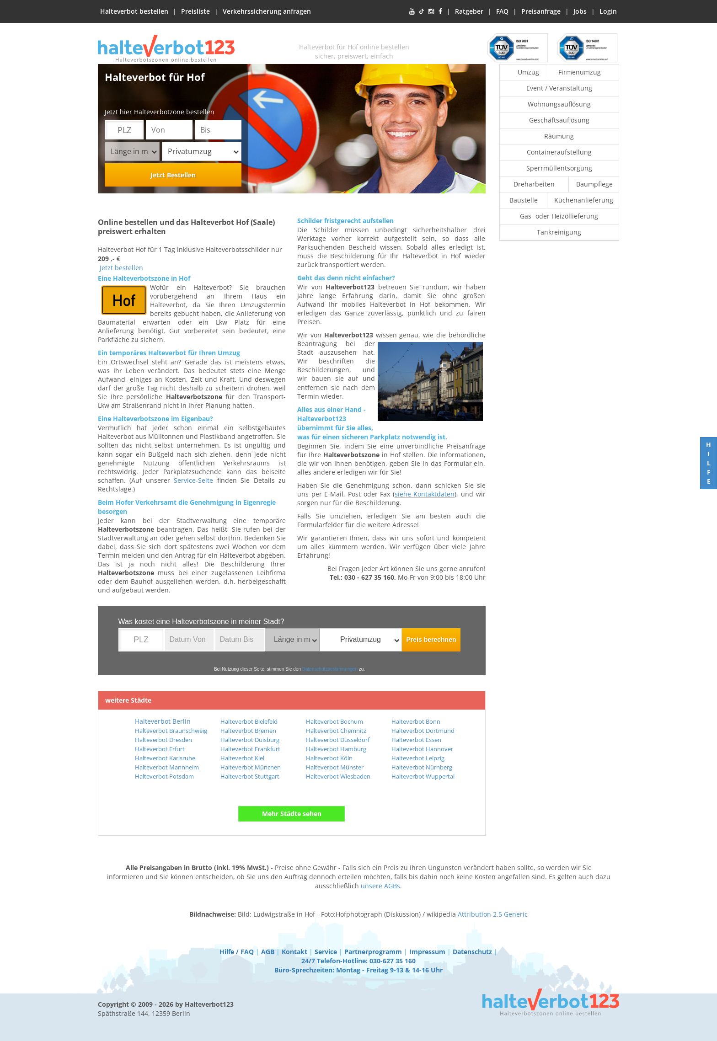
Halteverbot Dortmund (423, 730)
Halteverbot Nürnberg (421, 767)
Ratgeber (469, 11)
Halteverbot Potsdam (164, 776)
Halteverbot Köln (329, 758)
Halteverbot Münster (335, 767)
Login (608, 11)
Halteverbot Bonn (415, 721)
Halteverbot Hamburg (336, 749)
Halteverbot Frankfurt (250, 749)
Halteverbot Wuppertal (423, 776)
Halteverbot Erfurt (160, 749)
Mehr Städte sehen (291, 813)
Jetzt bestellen (121, 267)
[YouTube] (412, 11)
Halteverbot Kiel (242, 758)
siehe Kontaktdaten (425, 494)
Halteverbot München (250, 767)
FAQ (502, 11)
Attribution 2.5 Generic (493, 914)
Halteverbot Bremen (248, 730)
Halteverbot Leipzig (417, 758)
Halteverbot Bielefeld (249, 721)
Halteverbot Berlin (163, 721)
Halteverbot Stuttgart (249, 776)
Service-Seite (193, 480)
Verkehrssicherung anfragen (267, 11)
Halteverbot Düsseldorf (337, 740)
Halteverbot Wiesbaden (338, 776)
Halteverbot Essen (416, 740)
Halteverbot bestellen (134, 11)
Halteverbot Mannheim (167, 767)
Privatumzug (203, 151)
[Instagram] (431, 11)
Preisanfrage (541, 11)
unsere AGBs (380, 885)
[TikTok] (421, 11)
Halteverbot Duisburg (249, 740)
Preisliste (195, 11)
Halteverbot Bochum (334, 721)
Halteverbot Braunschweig (171, 730)
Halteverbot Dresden (163, 740)
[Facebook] (440, 11)
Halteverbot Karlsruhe (165, 758)
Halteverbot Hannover (422, 749)
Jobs (580, 11)
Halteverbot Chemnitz (336, 730)
